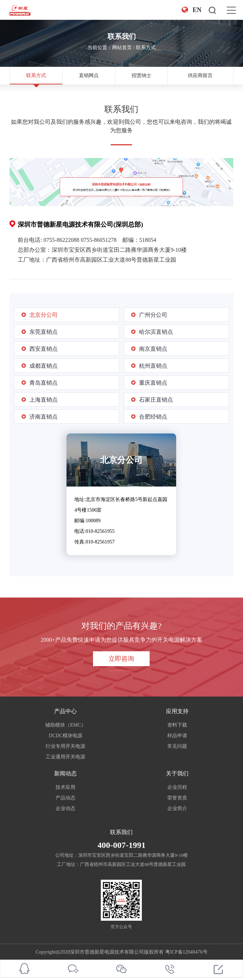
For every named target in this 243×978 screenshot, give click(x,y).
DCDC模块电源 (65, 735)
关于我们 (177, 773)
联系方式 (146, 47)
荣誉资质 (177, 798)
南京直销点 (153, 349)
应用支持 (177, 711)
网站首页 (122, 47)
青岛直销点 (43, 383)
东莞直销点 (43, 332)
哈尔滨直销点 (156, 332)
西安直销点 (43, 349)
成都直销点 (43, 366)
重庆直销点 (153, 383)
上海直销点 (43, 400)
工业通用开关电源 (65, 756)
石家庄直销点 (156, 400)
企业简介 (177, 808)
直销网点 (89, 75)
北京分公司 (43, 315)
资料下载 (177, 725)
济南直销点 (43, 417)
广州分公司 (153, 315)
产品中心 (65, 711)
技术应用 (65, 787)
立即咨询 (121, 658)
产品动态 (65, 798)
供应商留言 (200, 75)
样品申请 (177, 735)
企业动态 (65, 808)
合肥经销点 (153, 417)
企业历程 (177, 787)
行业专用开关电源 (65, 746)
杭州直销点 (153, 366)
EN (191, 9)
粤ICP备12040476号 (186, 952)
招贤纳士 (141, 75)
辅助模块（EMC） (65, 725)
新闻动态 (65, 773)
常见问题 (177, 746)
